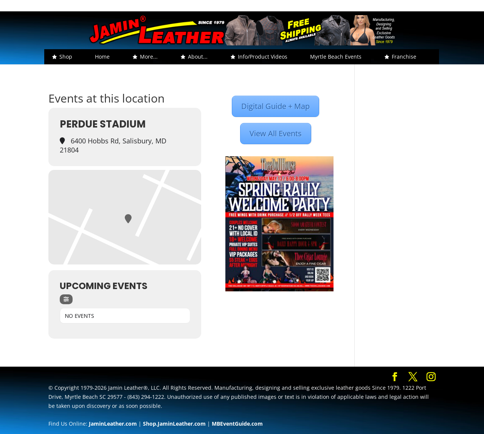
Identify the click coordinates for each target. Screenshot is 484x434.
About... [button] (198, 56)
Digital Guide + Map (275, 106)
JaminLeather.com (113, 423)
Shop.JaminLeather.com (174, 423)
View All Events (276, 133)
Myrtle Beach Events (335, 56)
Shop (65, 56)
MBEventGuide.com (237, 423)
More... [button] (149, 56)
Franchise (404, 56)
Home (102, 56)
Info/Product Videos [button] (262, 56)
